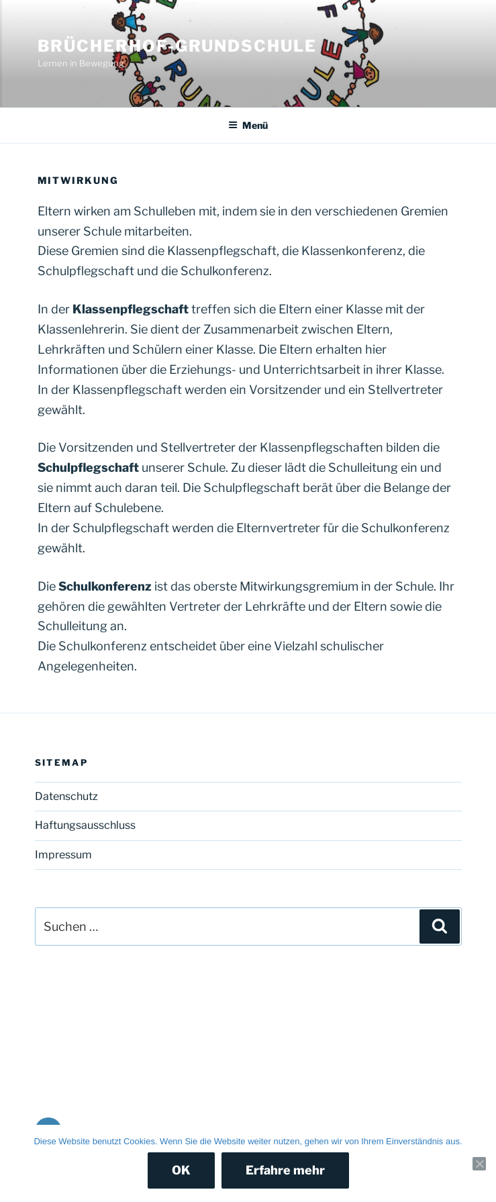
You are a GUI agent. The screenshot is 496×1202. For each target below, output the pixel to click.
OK (181, 1170)
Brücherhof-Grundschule (177, 46)
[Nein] (479, 1163)
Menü (248, 125)
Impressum (63, 854)
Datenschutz (66, 796)
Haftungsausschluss (85, 825)
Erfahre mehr (285, 1170)
